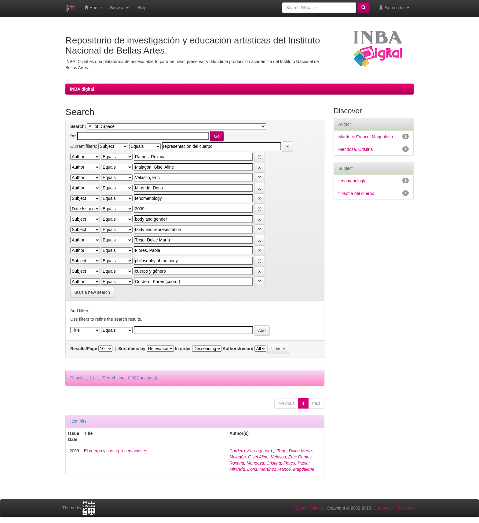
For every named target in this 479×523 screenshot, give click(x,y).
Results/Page (83, 348)
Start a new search (92, 292)
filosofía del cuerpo (356, 193)
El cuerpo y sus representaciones (115, 450)
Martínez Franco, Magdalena (287, 469)
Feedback (407, 508)
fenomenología (352, 180)
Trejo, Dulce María (294, 450)
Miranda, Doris (243, 469)
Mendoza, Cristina (264, 463)
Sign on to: (394, 7)
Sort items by (131, 348)
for (73, 135)
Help (142, 7)
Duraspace (383, 508)
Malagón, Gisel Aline (249, 456)
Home (92, 7)
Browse (119, 7)
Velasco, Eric (283, 456)
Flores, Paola (296, 463)
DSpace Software (309, 508)
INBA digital (82, 89)
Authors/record (237, 348)
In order (183, 348)
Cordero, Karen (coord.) (252, 450)
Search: (78, 126)
